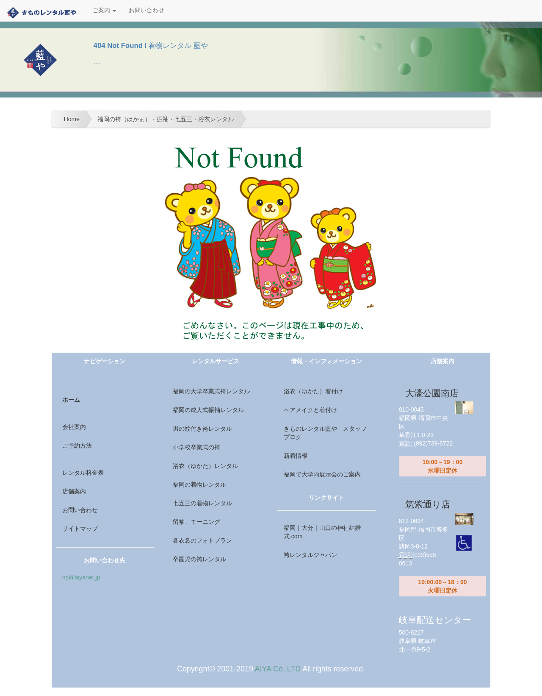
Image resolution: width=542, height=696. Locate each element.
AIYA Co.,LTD (278, 669)
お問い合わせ (146, 10)
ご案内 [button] (104, 10)
